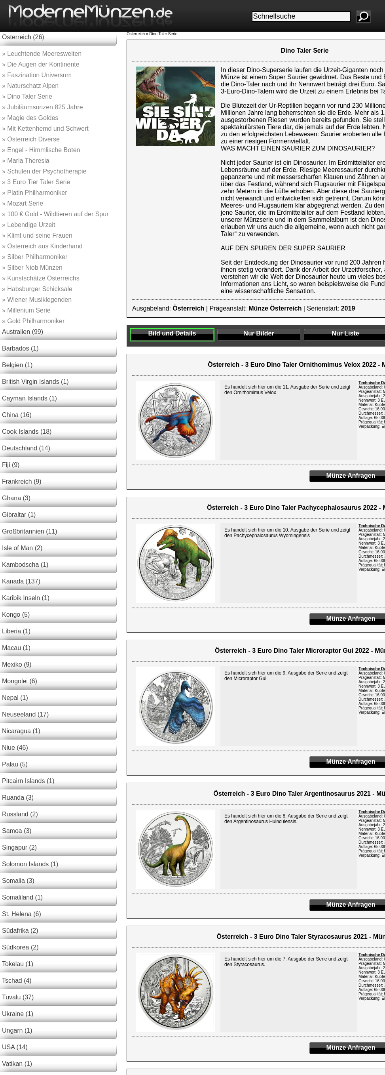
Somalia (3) (18, 880)
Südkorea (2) (20, 947)
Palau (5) (15, 764)
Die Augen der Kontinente (41, 64)
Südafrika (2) (20, 930)
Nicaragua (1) (21, 731)
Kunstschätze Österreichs (41, 278)
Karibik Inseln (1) (25, 598)
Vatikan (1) (17, 1063)
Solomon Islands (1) (30, 864)
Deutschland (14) (26, 448)
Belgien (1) (17, 365)
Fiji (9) (10, 464)
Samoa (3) (17, 830)
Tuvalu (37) (18, 997)
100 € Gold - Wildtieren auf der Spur (55, 214)
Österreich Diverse (31, 139)
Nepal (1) (15, 697)
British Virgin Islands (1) (35, 381)
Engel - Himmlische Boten (41, 150)
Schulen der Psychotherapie (44, 171)
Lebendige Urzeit (28, 224)
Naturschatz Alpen (30, 85)
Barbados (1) (20, 348)
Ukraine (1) (17, 1013)
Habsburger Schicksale (37, 289)
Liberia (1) (16, 631)
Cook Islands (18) (26, 431)
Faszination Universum (37, 75)
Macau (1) (16, 647)
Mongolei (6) (19, 681)
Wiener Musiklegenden (37, 299)
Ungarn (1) (17, 1030)
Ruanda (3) (18, 797)
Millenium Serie (26, 310)
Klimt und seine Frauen (37, 235)
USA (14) (15, 1047)
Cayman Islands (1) (29, 398)
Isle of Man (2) (22, 548)
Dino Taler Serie (27, 96)
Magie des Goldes (30, 117)
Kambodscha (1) (25, 564)
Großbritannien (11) (29, 531)
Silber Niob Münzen (32, 267)
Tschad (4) (17, 980)
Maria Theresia (25, 160)
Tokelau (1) (17, 964)
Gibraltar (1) (19, 514)
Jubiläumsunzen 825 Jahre (42, 107)
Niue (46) (15, 747)
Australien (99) (22, 331)
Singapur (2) (19, 847)
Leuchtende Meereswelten (42, 53)
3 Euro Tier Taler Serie (36, 182)
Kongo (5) (16, 614)
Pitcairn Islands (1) (28, 781)
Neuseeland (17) (25, 714)
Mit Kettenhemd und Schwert (45, 128)
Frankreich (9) (22, 481)
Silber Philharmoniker (34, 257)
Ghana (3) (16, 498)
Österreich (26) (23, 37)
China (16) (17, 415)
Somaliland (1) (22, 897)
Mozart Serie (22, 203)
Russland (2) (20, 814)
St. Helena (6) (21, 914)
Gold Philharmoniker (33, 321)
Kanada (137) (21, 581)
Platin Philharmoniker (34, 192)
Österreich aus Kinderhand (42, 246)
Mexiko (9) (17, 664)
